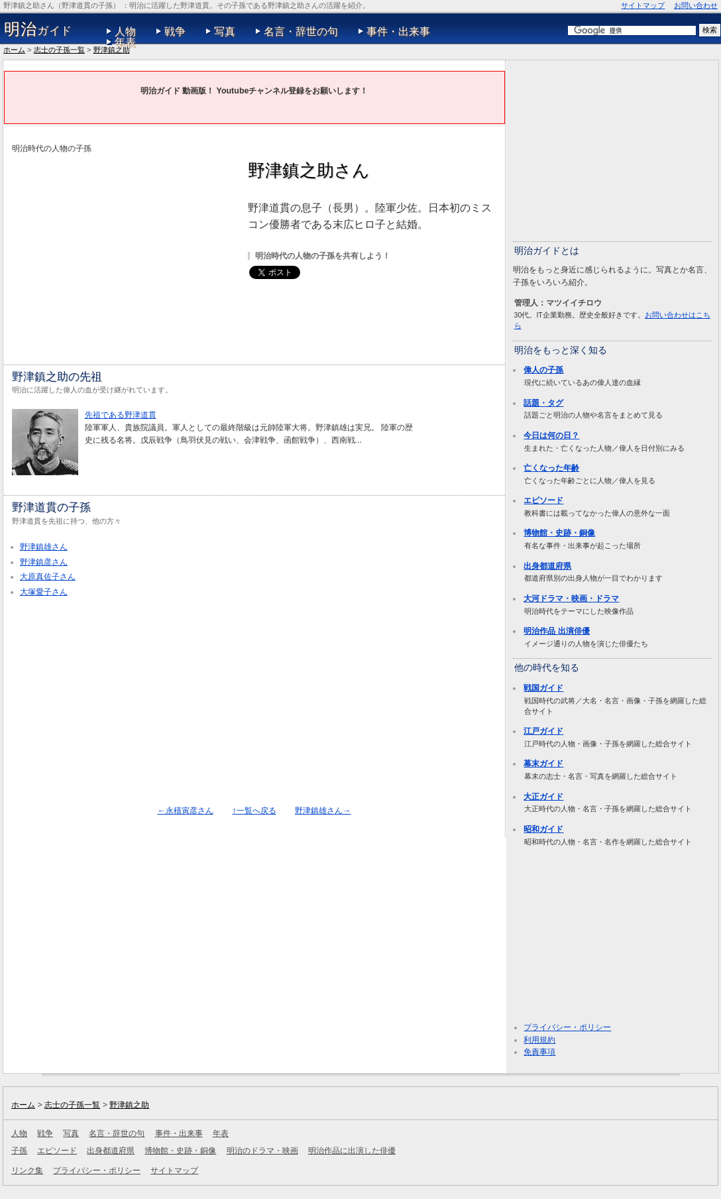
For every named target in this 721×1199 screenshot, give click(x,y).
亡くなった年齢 (551, 468)
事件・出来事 (398, 31)
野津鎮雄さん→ (323, 810)
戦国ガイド (543, 688)
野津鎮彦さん (44, 562)
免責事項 (539, 1051)
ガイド (38, 29)
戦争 (175, 31)
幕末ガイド (543, 763)
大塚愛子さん (44, 592)
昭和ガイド (543, 829)
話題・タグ (543, 403)
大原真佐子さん (48, 576)
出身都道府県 (547, 566)
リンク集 (27, 1170)
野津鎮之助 (111, 50)
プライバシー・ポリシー (567, 1027)
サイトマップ (643, 5)
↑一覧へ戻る (254, 810)
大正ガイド (543, 796)
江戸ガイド (543, 731)
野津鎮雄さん (44, 546)
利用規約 (539, 1040)
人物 (125, 31)
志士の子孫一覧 (59, 50)
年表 (125, 42)
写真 (224, 31)
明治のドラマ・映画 (262, 1150)
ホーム (14, 50)
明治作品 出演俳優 (556, 631)
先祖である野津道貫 (120, 415)
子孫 (19, 1150)
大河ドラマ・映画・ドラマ (571, 598)
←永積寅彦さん (185, 810)
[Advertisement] (123, 248)
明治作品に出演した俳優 (352, 1150)
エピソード (543, 500)
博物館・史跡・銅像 (559, 533)
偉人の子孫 (543, 369)
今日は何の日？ (551, 435)
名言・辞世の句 (301, 31)
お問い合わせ (696, 5)
